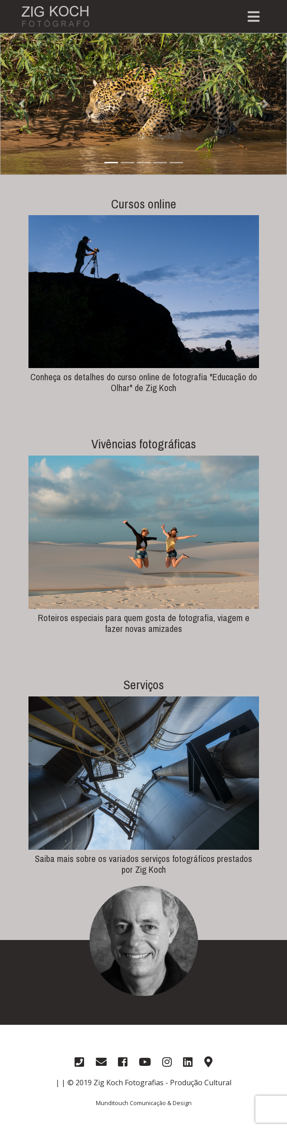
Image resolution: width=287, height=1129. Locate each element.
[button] (21, 104)
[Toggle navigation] (253, 16)
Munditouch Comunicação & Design (144, 1103)
